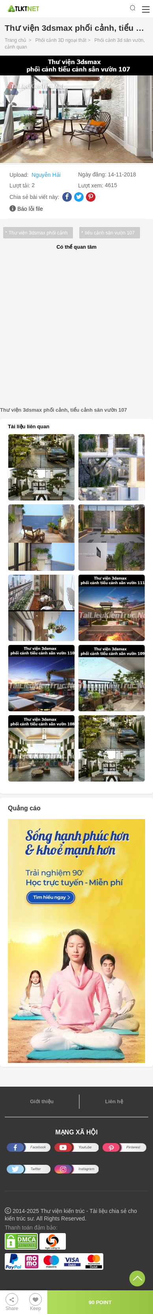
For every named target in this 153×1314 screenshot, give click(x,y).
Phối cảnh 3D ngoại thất (60, 40)
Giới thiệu (42, 1101)
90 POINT (100, 1302)
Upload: (19, 175)
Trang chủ (15, 40)
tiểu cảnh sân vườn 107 (109, 233)
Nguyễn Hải (46, 175)
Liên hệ (114, 1101)
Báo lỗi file (30, 209)
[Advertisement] (76, 328)
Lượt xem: (91, 185)
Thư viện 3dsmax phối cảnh (38, 233)
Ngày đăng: (93, 174)
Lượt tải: (20, 185)
